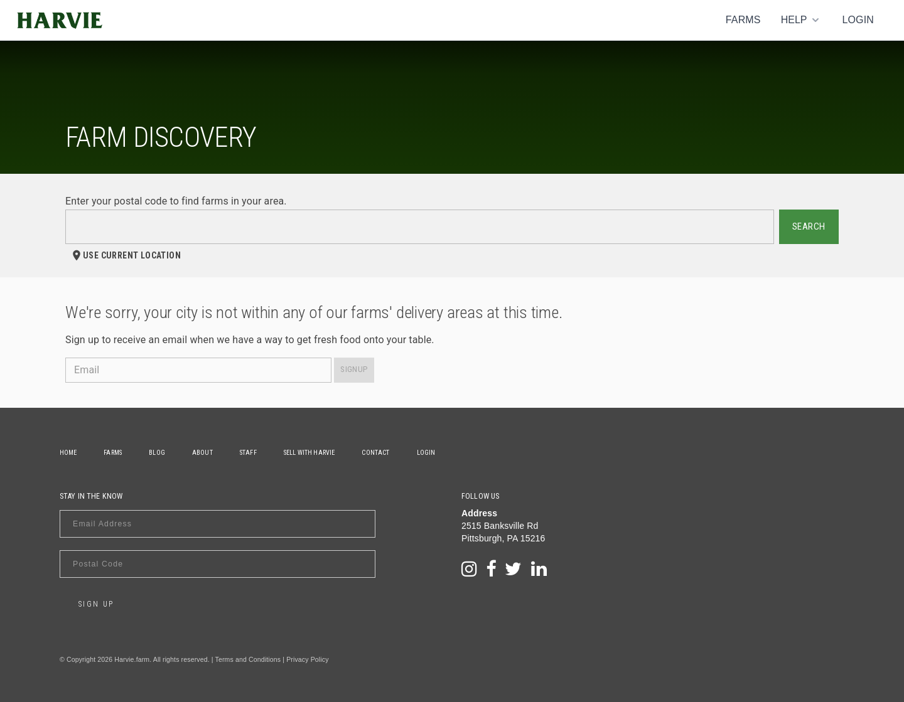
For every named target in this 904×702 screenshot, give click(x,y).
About (204, 453)
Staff (250, 453)
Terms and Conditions (248, 659)
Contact (379, 453)
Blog (158, 453)
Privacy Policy (307, 659)
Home (68, 453)
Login (858, 19)
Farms (743, 19)
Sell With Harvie (312, 453)
